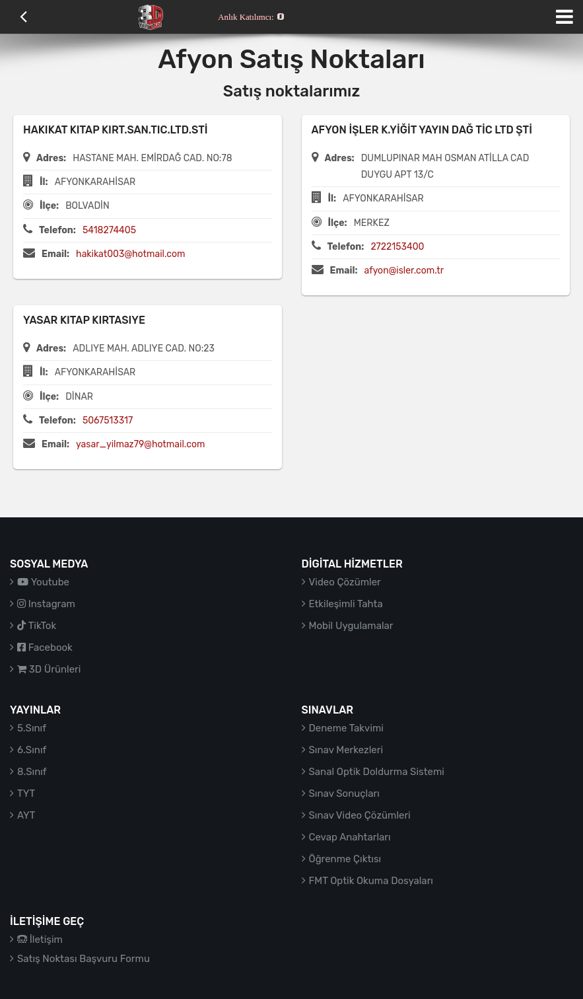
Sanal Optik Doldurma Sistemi (376, 772)
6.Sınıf (31, 750)
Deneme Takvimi (346, 728)
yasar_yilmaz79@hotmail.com (140, 444)
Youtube (43, 582)
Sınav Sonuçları (344, 793)
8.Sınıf (32, 772)
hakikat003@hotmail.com (130, 254)
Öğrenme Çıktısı (345, 859)
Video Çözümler (345, 582)
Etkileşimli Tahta (346, 604)
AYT (26, 815)
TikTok (36, 626)
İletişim (40, 939)
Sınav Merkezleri (346, 750)
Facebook (45, 647)
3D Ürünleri (49, 669)
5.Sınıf (31, 728)
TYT (26, 793)
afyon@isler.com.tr (404, 270)
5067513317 (108, 420)
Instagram (46, 604)
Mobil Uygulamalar (351, 626)
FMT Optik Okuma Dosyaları (371, 881)
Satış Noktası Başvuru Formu (83, 959)
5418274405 (109, 230)
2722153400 (397, 246)
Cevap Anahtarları (350, 837)
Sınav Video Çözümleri (360, 815)
